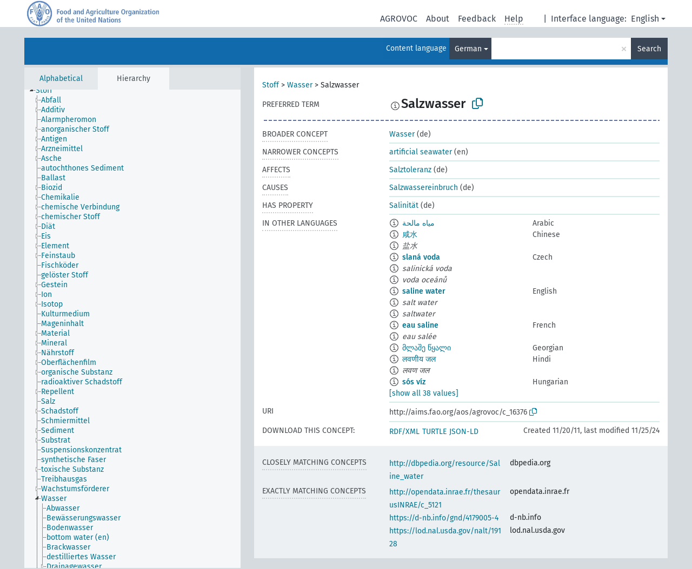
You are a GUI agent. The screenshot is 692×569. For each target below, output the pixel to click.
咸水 (409, 234)
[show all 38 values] (423, 393)
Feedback (477, 18)
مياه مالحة (418, 223)
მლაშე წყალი (426, 348)
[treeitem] (48, 91)
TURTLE (434, 431)
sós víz (413, 382)
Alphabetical (61, 78)
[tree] (132, 329)
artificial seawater (420, 152)
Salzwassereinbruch (423, 187)
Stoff (270, 85)
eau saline (420, 325)
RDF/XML (404, 431)
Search (649, 48)
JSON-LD (463, 431)
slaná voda (421, 257)
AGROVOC (398, 18)
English (645, 18)
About (437, 18)
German (468, 48)
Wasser (299, 85)
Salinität (403, 205)
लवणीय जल (419, 359)
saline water (423, 291)
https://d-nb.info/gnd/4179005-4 (443, 518)
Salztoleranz (410, 169)
